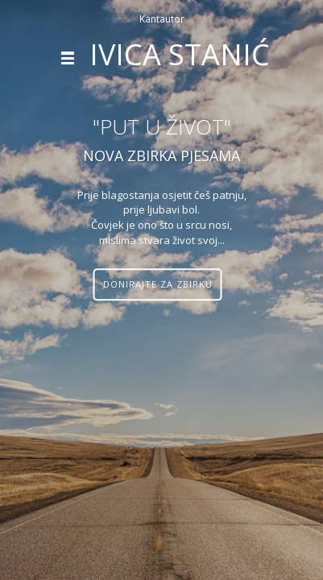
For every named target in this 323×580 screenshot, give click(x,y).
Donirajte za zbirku (158, 284)
